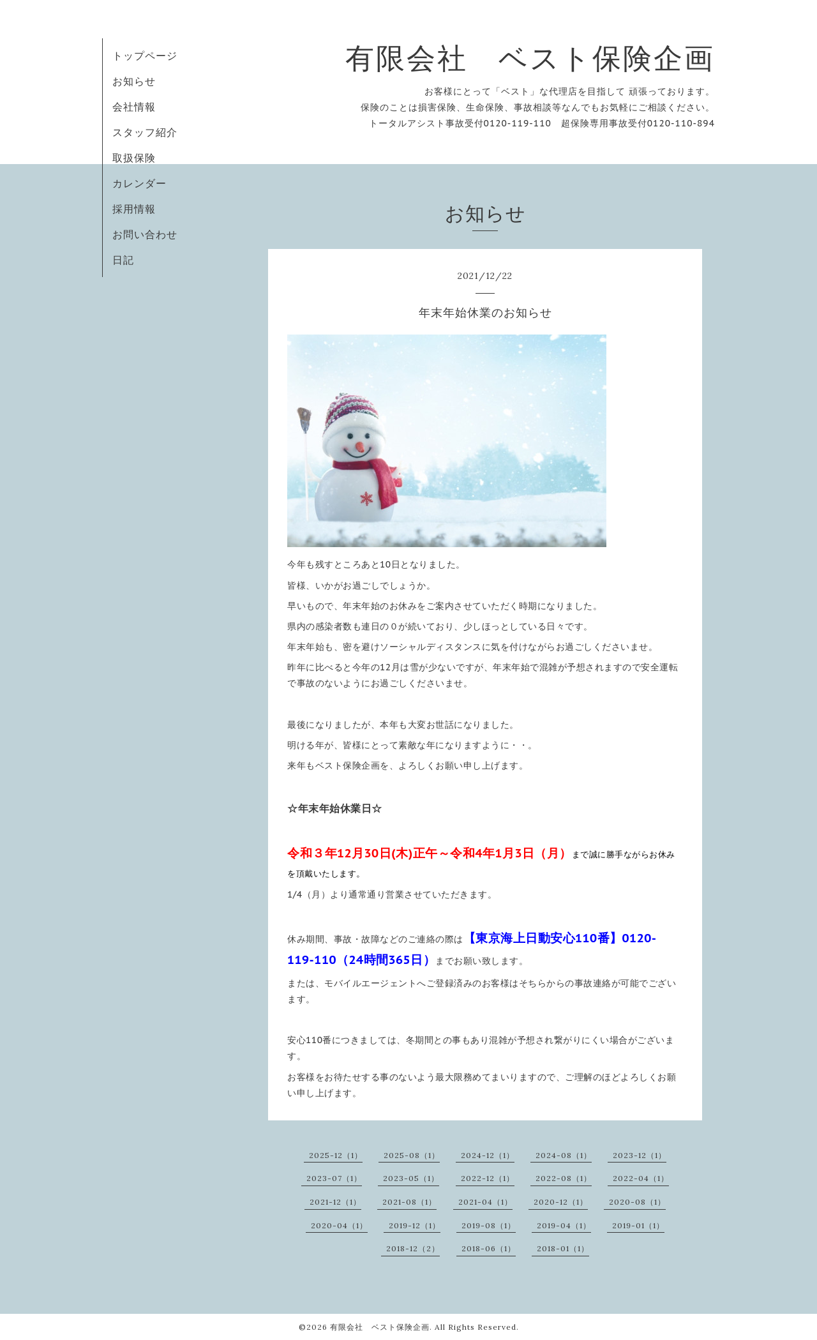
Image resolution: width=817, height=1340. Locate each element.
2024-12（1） (487, 1155)
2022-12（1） (487, 1178)
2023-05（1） (411, 1178)
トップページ (144, 55)
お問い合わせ (144, 234)
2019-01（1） (638, 1225)
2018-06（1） (488, 1248)
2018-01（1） (563, 1248)
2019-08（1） (488, 1225)
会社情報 (134, 106)
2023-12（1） (639, 1155)
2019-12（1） (414, 1225)
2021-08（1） (409, 1202)
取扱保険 (134, 157)
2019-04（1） (564, 1225)
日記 (123, 259)
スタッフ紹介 (144, 132)
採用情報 (134, 208)
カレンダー (139, 183)
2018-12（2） (413, 1248)
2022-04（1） (641, 1178)
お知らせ (134, 81)
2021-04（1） (485, 1202)
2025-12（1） (336, 1155)
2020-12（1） (561, 1202)
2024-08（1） (564, 1155)
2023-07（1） (334, 1178)
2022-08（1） (564, 1178)
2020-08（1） (637, 1202)
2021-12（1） (335, 1202)
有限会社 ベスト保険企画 (530, 58)
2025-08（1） (412, 1155)
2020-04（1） (339, 1225)
